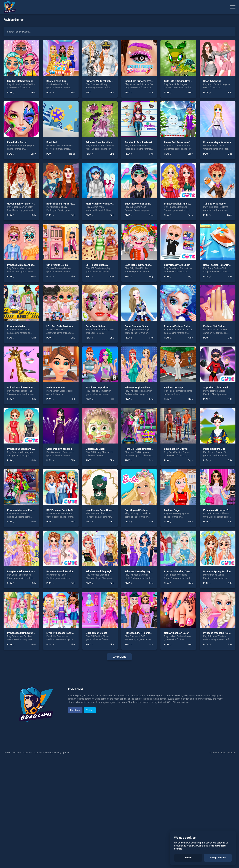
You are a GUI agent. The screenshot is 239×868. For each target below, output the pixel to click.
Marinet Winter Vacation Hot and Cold (107, 203)
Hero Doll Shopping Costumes (142, 448)
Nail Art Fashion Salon (176, 632)
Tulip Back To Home (214, 203)
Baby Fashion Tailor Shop (217, 265)
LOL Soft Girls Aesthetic (60, 326)
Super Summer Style (136, 326)
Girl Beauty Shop (95, 448)
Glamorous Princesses (59, 448)
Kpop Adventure (212, 81)
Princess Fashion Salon (177, 326)
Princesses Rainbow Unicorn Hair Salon (29, 632)
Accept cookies (218, 857)
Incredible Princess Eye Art (140, 81)
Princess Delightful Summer (180, 203)
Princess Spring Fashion (217, 571)
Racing (71, 154)
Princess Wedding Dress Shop (181, 571)
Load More (119, 656)
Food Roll (51, 142)
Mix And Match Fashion (20, 81)
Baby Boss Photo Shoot (177, 265)
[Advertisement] (119, 717)
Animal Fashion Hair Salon (22, 387)
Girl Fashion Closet (96, 632)
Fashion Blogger (55, 387)
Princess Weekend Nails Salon (220, 632)
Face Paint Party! (16, 142)
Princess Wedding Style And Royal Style (108, 571)
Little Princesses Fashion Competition (68, 632)
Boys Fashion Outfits (175, 448)
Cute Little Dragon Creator (179, 81)
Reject (188, 857)
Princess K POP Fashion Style (141, 632)
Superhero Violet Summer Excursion (145, 203)
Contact (38, 859)
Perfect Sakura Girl (214, 448)
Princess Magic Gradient (217, 142)
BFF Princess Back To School (62, 510)
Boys (151, 215)
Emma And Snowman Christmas (182, 142)
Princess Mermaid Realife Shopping (27, 510)
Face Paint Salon (95, 326)
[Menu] (232, 7)
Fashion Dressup (173, 387)
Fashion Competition (97, 387)
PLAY (9, 92)
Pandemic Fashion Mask (138, 142)
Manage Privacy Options (57, 859)
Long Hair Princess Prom (21, 571)
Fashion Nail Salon (214, 326)
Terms (7, 859)
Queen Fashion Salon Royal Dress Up (28, 203)
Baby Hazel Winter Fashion (140, 265)
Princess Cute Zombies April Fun (104, 142)
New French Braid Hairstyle (101, 510)
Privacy (17, 859)
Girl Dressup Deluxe (57, 265)
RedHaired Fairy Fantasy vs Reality (66, 203)
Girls (33, 92)
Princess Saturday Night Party (142, 571)
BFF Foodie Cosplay (97, 265)
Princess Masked (16, 326)
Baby (33, 154)
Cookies (27, 859)
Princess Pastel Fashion (60, 571)
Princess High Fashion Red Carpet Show (147, 387)
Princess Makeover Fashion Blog (25, 265)
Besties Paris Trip (56, 81)
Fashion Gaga (172, 510)
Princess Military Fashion (100, 81)
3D (73, 399)
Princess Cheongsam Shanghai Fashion (29, 448)
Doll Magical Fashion (136, 510)
